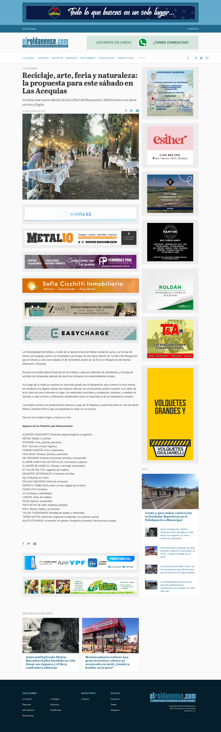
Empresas (71, 58)
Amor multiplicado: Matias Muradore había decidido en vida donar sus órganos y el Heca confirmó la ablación (176, 534)
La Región (43, 58)
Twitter (113, 704)
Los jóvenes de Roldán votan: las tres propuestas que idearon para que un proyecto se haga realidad (177, 569)
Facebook (114, 699)
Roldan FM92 (29, 29)
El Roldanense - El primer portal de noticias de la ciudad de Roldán (45, 42)
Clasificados (107, 58)
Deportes (57, 58)
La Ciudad (28, 58)
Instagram (115, 710)
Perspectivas (126, 58)
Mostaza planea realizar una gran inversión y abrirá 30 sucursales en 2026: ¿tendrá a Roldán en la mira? (177, 552)
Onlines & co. (190, 711)
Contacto (193, 29)
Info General (87, 58)
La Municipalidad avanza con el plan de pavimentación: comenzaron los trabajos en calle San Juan (177, 586)
